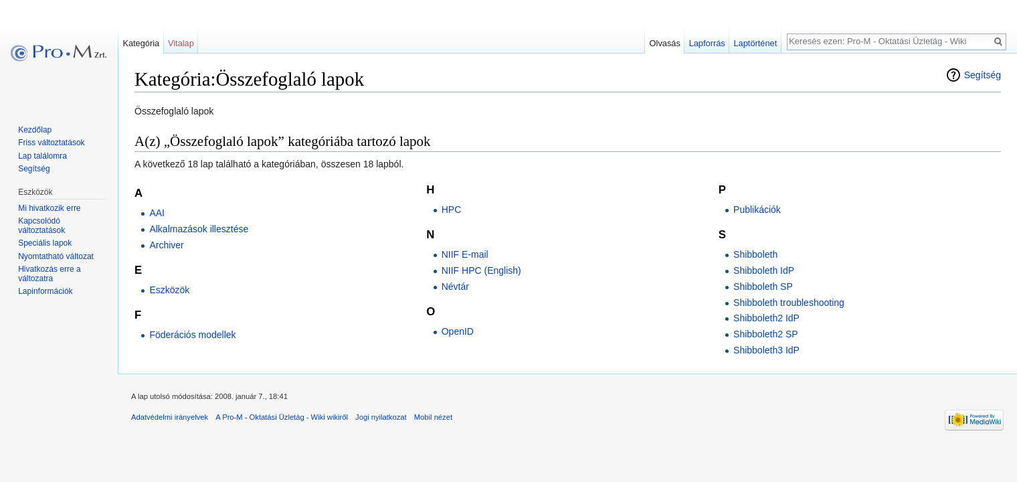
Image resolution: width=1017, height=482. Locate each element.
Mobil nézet (433, 417)
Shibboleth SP (763, 286)
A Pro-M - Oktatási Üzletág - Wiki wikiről (281, 417)
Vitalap (181, 43)
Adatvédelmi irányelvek (169, 417)
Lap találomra (42, 156)
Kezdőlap (35, 130)
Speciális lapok (45, 243)
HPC (452, 209)
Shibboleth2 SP (765, 334)
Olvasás (665, 43)
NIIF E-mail (465, 254)
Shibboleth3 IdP (766, 350)
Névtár (455, 286)
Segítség (982, 75)
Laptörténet (755, 43)
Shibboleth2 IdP (766, 318)
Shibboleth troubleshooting (788, 302)
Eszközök (169, 290)
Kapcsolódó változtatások (41, 225)
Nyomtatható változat (56, 256)
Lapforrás (707, 43)
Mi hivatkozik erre (49, 208)
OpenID (458, 331)
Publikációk (757, 209)
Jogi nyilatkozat (381, 417)
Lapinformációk (45, 291)
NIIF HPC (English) (481, 270)
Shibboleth (755, 254)
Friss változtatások (51, 142)
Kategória (140, 43)
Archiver (166, 245)
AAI (157, 213)
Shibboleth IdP (763, 270)
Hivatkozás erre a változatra (49, 273)
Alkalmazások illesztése (198, 229)
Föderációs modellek (192, 334)
